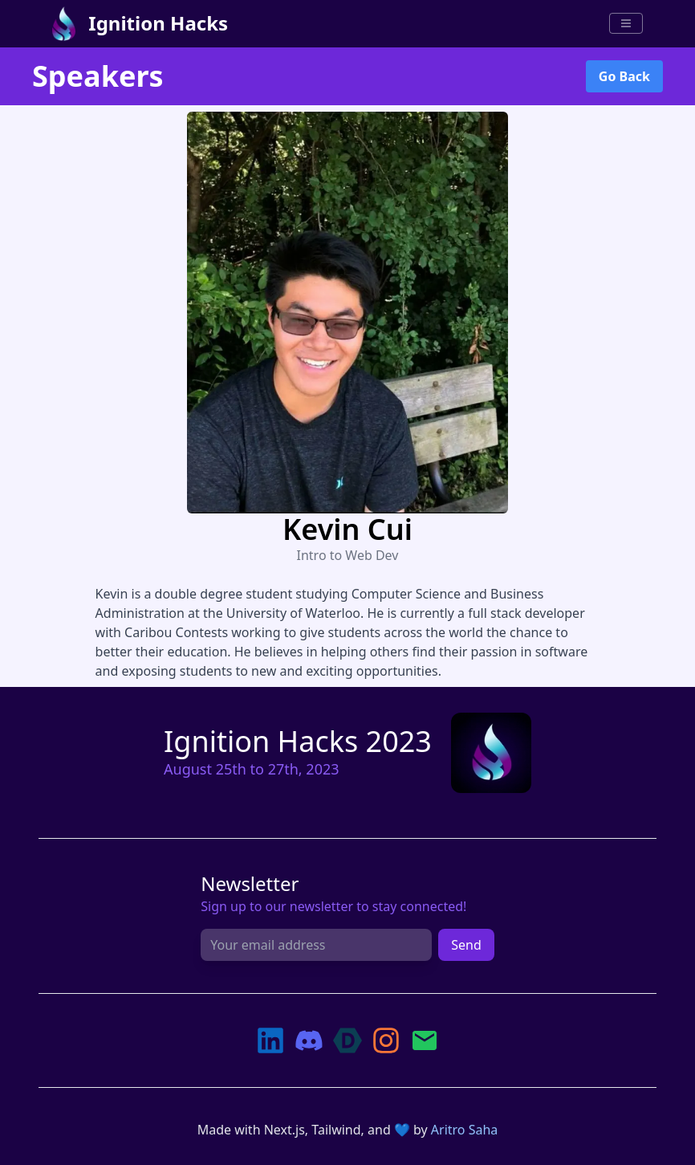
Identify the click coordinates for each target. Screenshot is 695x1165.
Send (466, 945)
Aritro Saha (464, 1129)
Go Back (624, 76)
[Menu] (626, 23)
